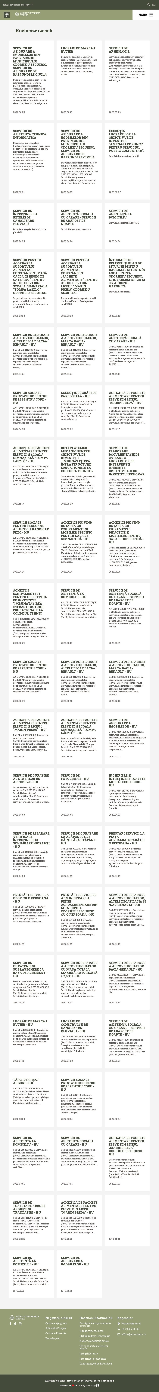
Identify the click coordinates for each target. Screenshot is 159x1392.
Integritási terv (89, 1353)
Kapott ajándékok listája (94, 1340)
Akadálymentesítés (91, 1330)
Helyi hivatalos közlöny (18, 5)
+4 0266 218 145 (128, 1328)
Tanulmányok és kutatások (96, 1363)
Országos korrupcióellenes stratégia (95, 1324)
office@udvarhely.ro (131, 1334)
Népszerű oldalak (58, 1318)
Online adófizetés (55, 1333)
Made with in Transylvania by (79, 1385)
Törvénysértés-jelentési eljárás (94, 1347)
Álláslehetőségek (55, 1328)
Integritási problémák (93, 1358)
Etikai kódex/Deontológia (95, 1335)
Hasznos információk (96, 1318)
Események (52, 1338)
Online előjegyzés (56, 1323)
